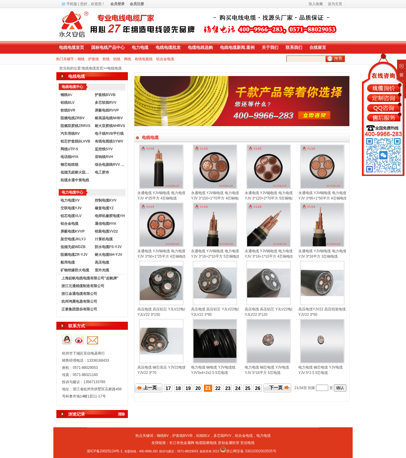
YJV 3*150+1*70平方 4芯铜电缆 (216, 198)
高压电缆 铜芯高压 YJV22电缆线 (163, 367)
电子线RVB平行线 (109, 133)
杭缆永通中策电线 (75, 180)
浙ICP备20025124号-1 (105, 451)
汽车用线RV (70, 133)
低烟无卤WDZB (73, 247)
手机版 (71, 4)
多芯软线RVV (105, 102)
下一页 (276, 387)
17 (168, 388)
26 (258, 388)
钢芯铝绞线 (69, 165)
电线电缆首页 (71, 47)
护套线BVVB (105, 95)
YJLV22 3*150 (148, 314)
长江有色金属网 (181, 443)
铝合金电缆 (165, 59)
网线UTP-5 (69, 149)
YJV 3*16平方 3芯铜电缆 (318, 256)
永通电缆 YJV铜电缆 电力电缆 (161, 193)
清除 (121, 414)
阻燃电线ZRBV (73, 118)
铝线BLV (68, 102)
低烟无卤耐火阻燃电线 (76, 172)
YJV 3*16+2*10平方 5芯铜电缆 (215, 256)
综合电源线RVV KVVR (110, 165)
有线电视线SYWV (109, 141)
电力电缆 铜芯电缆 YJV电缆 (267, 367)
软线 (106, 59)
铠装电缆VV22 (106, 231)
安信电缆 (247, 443)
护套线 (93, 59)
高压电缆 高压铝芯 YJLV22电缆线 (164, 309)
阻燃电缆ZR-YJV (74, 255)
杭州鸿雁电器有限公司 (79, 301)
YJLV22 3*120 (256, 314)
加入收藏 (316, 4)
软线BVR (68, 110)
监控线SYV (104, 149)
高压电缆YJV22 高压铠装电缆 (322, 309)
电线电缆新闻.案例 (237, 47)
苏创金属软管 (228, 443)
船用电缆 (68, 262)
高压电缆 (102, 262)
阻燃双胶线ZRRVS (75, 126)
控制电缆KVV (106, 200)
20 (198, 388)
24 (238, 388)
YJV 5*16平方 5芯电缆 (263, 373)
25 (247, 388)
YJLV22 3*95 (201, 314)
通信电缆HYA (105, 224)
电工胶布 (102, 172)
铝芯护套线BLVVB (75, 141)
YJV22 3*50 (307, 314)
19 (188, 388)
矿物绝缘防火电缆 (75, 270)
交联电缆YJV (71, 208)
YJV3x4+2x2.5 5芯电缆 (209, 373)
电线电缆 (114, 68)
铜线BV (163, 436)
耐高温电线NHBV (109, 118)
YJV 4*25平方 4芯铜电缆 (157, 198)
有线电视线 (144, 59)
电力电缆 (140, 47)
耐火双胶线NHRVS (110, 126)
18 (178, 388)
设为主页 (335, 4)
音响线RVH (104, 157)
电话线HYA (69, 157)
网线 (127, 59)
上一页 (150, 387)
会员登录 (117, 4)
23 (228, 388)
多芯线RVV (222, 436)
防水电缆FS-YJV (108, 247)
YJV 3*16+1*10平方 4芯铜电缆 (269, 256)
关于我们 (270, 47)
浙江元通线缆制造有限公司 (82, 286)
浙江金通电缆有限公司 (79, 294)
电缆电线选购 (200, 47)
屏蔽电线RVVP (107, 110)
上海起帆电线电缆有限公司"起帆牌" (89, 278)
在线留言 (317, 47)
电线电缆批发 (168, 47)
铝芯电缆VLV (71, 216)
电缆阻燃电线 (206, 443)
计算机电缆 (104, 239)
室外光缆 (102, 270)
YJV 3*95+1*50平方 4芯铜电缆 (322, 198)
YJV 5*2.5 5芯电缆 (313, 373)
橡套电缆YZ (104, 208)
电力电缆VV (70, 200)
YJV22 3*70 (146, 373)
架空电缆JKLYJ (73, 239)
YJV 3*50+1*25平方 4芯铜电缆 (161, 256)
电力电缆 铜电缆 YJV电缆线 (213, 367)
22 (218, 388)
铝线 (116, 59)
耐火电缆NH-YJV (108, 255)
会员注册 (137, 4)
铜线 (81, 59)
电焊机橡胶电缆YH (110, 216)
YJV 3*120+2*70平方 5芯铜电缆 (270, 198)
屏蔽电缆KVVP (73, 231)
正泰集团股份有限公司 (79, 309)
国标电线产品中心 (108, 47)
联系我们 (294, 47)
